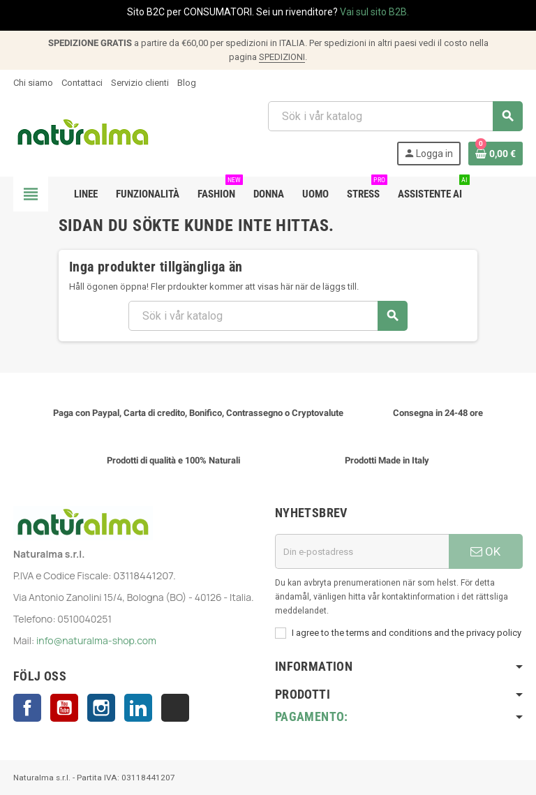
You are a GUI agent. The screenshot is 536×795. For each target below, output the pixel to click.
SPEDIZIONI (282, 57)
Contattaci (82, 82)
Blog (186, 82)
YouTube (64, 708)
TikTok (175, 708)
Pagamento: (311, 716)
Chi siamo (33, 82)
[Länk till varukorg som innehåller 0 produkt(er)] (495, 153)
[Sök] (395, 116)
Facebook (27, 708)
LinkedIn (138, 708)
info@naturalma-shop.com (96, 640)
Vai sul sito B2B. (374, 11)
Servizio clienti (140, 82)
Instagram (101, 708)
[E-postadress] (362, 551)
